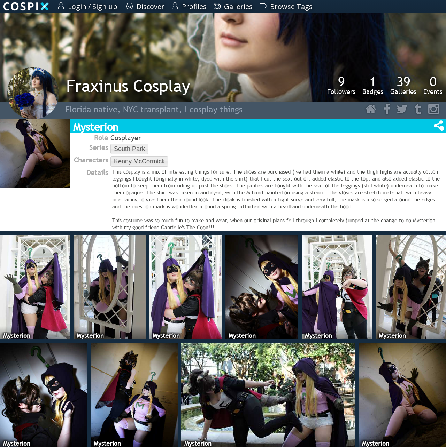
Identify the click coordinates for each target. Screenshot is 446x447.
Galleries (403, 85)
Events (433, 85)
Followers (341, 85)
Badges (372, 85)
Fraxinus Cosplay (128, 85)
